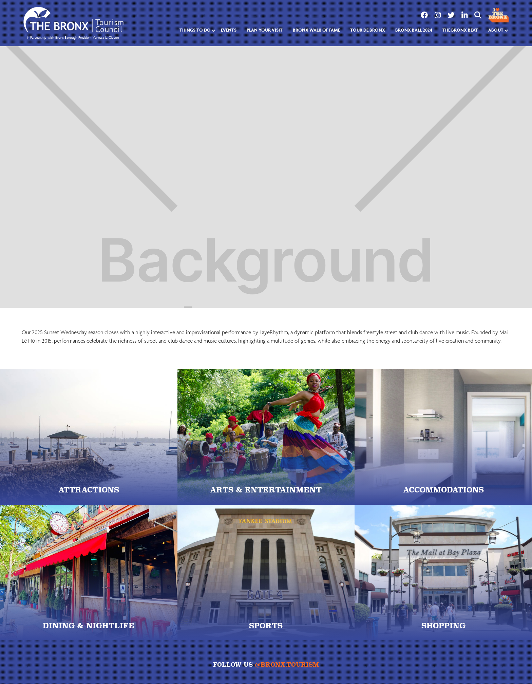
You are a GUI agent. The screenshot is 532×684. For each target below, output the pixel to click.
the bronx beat (460, 30)
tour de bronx (367, 30)
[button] (195, 30)
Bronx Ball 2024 (413, 30)
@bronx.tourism (287, 664)
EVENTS (228, 30)
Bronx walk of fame (316, 30)
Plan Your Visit (265, 30)
